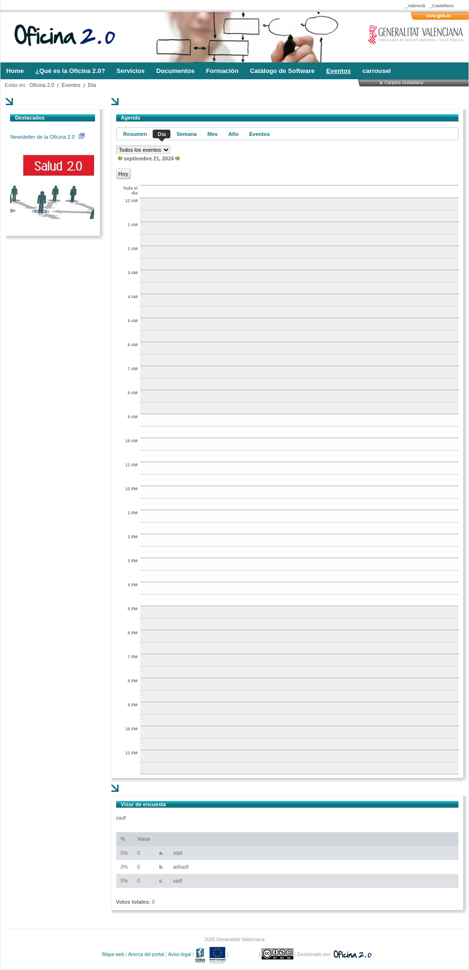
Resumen (135, 134)
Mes (212, 134)
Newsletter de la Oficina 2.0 (47, 137)
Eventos (71, 85)
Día (92, 85)
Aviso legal (179, 954)
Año (233, 134)
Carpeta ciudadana (404, 82)
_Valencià (415, 5)
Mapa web (113, 954)
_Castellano (441, 5)
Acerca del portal (146, 954)
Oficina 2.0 (41, 85)
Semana (187, 134)
